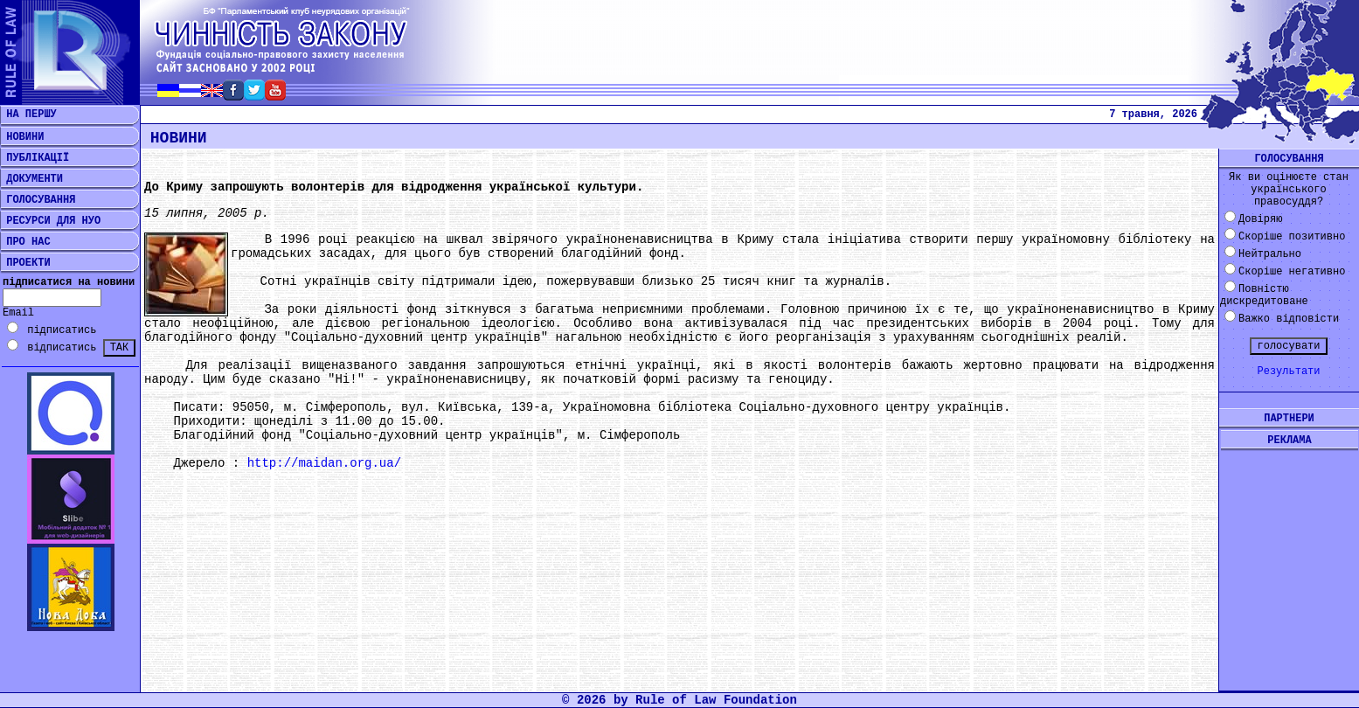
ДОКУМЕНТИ (31, 179)
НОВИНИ (22, 137)
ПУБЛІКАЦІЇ (34, 158)
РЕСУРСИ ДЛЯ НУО (50, 221)
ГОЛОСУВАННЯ (37, 200)
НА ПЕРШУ (28, 114)
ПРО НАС (25, 242)
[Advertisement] (1289, 557)
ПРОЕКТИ (25, 263)
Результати (1288, 371)
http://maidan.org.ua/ (324, 463)
